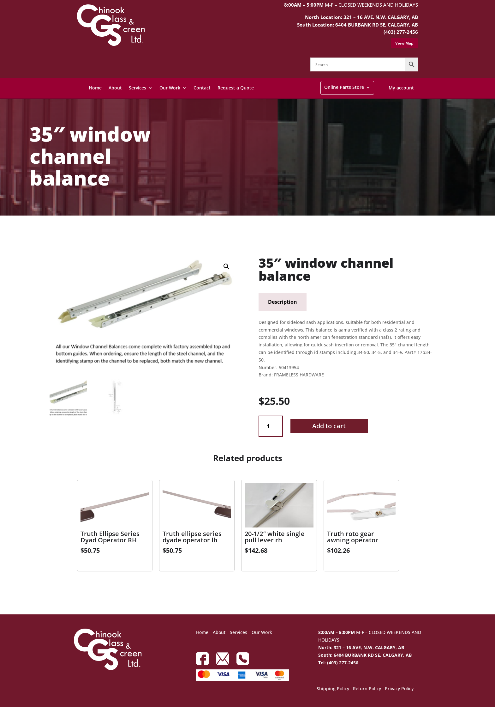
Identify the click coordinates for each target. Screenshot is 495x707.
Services (137, 88)
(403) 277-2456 (401, 32)
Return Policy (367, 689)
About (115, 88)
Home (95, 88)
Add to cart (329, 426)
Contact (202, 88)
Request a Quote (236, 88)
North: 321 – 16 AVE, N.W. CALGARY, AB (361, 647)
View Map (404, 43)
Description (282, 301)
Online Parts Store (344, 87)
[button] (226, 266)
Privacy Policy (399, 689)
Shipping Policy (333, 689)
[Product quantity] (271, 426)
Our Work (169, 88)
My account (401, 88)
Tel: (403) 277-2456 (338, 663)
